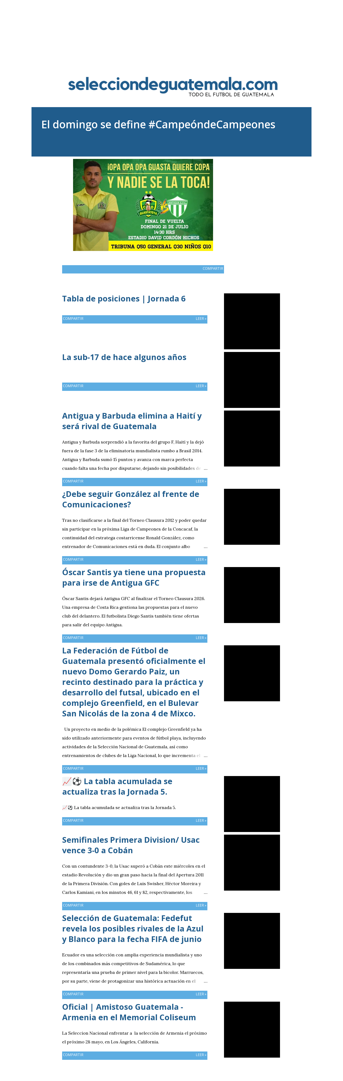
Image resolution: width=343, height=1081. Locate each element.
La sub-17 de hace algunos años (124, 357)
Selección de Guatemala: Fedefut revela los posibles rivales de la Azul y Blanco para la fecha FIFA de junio (132, 928)
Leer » (201, 318)
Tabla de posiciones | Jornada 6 (124, 298)
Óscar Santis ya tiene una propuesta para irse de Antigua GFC (134, 577)
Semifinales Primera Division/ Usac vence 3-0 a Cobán (131, 845)
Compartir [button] (213, 268)
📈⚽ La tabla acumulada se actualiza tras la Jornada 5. (117, 786)
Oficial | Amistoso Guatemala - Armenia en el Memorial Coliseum (129, 1012)
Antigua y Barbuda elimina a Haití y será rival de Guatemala (132, 421)
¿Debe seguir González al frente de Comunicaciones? (130, 499)
